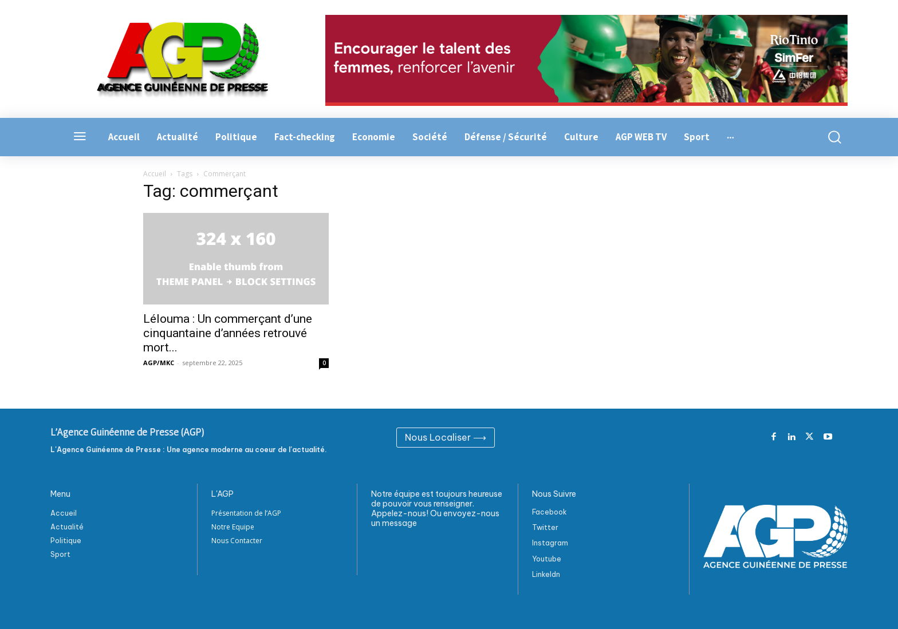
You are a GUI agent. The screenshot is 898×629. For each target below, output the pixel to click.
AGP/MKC (158, 362)
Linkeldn (546, 574)
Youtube (546, 559)
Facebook (549, 512)
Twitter (545, 527)
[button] (828, 137)
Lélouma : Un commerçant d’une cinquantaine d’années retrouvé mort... (227, 333)
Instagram (550, 543)
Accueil (154, 174)
